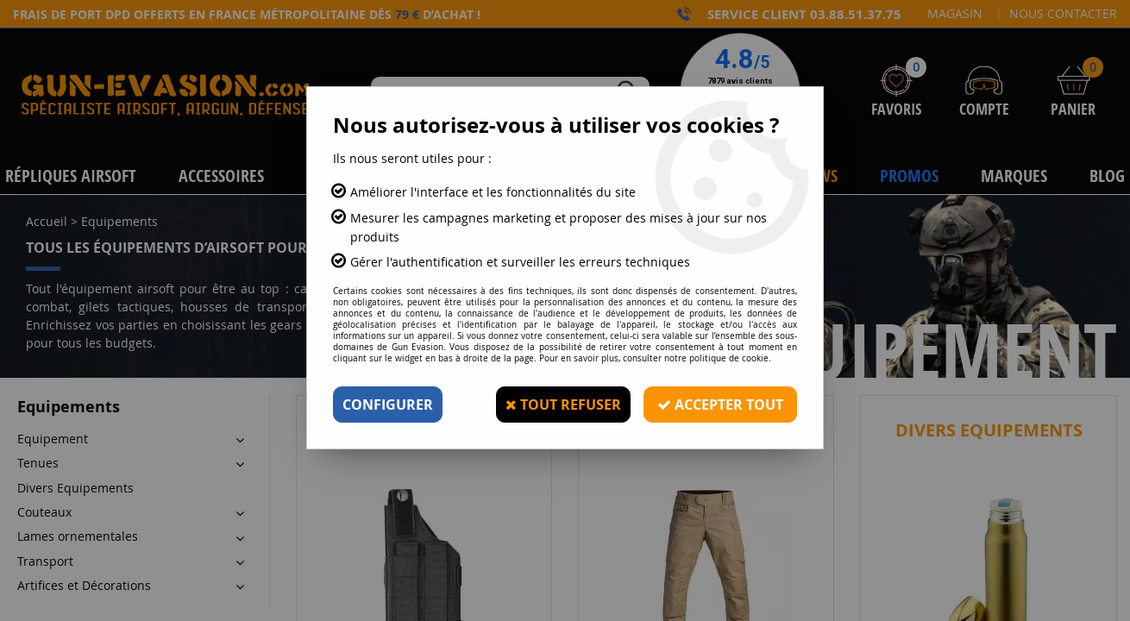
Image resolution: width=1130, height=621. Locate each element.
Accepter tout (720, 404)
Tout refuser (563, 404)
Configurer (387, 404)
